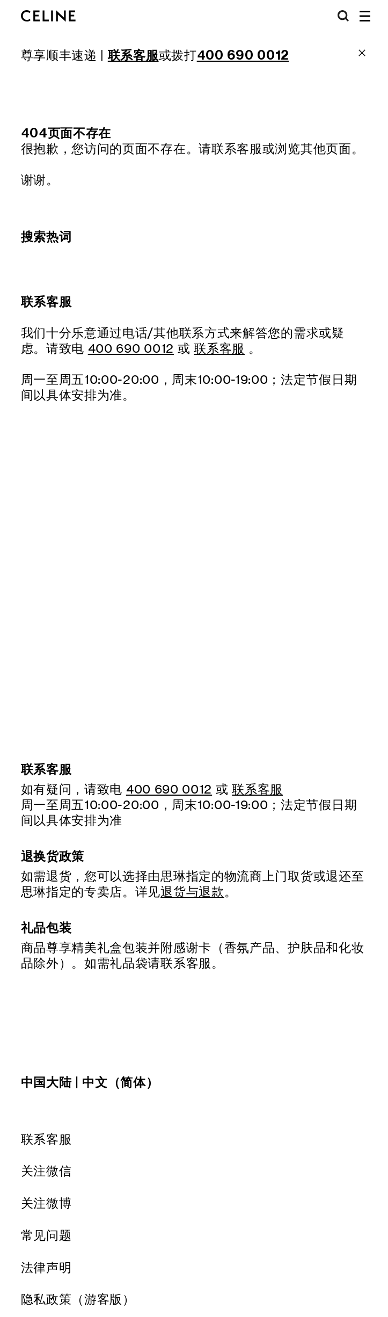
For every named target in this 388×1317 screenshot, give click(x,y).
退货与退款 (192, 891)
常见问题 (46, 1235)
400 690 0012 (131, 348)
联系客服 (46, 1139)
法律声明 (46, 1267)
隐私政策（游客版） (78, 1299)
